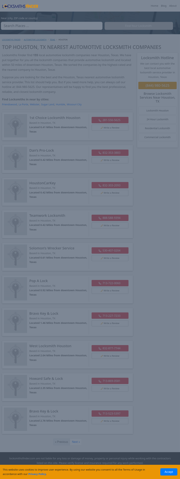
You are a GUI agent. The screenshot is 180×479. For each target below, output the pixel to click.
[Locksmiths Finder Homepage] (20, 5)
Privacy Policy (37, 474)
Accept (169, 472)
